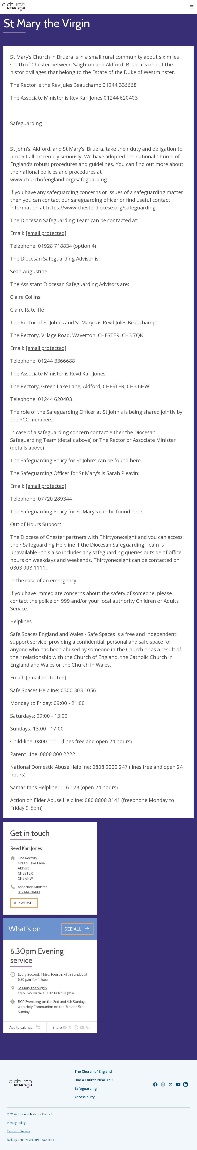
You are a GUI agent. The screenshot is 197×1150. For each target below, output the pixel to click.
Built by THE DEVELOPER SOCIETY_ (31, 1140)
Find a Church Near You (93, 1080)
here (135, 460)
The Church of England (93, 1071)
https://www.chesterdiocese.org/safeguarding (101, 207)
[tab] (24, 1027)
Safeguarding (85, 1088)
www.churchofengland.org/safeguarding (58, 179)
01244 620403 (29, 892)
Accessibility (84, 1097)
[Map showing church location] (147, 868)
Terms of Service (18, 1131)
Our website (24, 903)
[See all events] (77, 929)
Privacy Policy (16, 1123)
